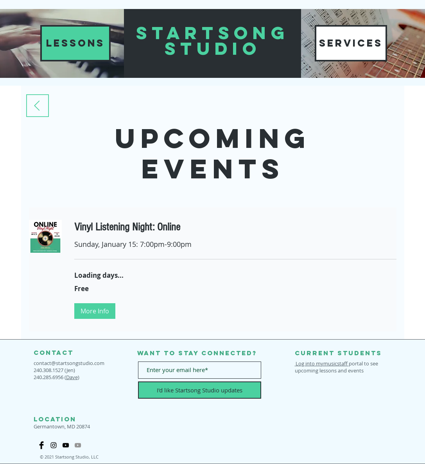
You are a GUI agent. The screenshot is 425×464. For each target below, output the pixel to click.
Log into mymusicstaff (322, 363)
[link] (235, 227)
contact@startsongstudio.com (69, 363)
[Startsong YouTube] (66, 445)
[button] (94, 311)
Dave (72, 377)
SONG (253, 33)
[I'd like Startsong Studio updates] (199, 390)
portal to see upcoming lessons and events (336, 367)
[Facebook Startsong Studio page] (41, 445)
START (177, 33)
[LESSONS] (75, 43)
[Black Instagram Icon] (53, 445)
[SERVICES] (351, 43)
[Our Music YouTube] (78, 445)
